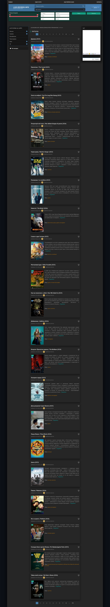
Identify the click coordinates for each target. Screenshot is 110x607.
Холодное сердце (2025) (38, 377)
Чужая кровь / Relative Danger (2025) (42, 152)
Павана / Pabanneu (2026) (38, 490)
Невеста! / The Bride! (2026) (39, 208)
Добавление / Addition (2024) (40, 321)
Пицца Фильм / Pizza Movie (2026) (41, 434)
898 (73, 34)
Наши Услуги (38, 2)
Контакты (99, 2)
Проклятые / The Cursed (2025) (40, 67)
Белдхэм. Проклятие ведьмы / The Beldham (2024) (46, 349)
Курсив (85, 54)
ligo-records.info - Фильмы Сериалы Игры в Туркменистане (44, 27)
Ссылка (90, 54)
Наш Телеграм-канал (69, 2)
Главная (10, 2)
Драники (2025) (35, 39)
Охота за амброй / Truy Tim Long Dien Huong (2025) (46, 95)
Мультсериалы (13, 39)
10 (66, 34)
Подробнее (52, 53)
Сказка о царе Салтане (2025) (39, 236)
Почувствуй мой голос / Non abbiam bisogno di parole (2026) (48, 123)
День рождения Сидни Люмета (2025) (42, 406)
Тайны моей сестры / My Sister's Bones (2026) (44, 575)
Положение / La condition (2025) (40, 180)
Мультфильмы (13, 36)
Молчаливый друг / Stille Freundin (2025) (43, 265)
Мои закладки (15, 48)
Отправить (97, 59)
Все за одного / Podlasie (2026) (40, 519)
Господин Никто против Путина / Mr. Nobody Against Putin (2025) (50, 547)
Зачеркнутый (87, 54)
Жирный (83, 54)
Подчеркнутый (86, 54)
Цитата (95, 54)
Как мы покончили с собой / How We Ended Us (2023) (46, 293)
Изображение (92, 54)
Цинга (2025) (35, 462)
